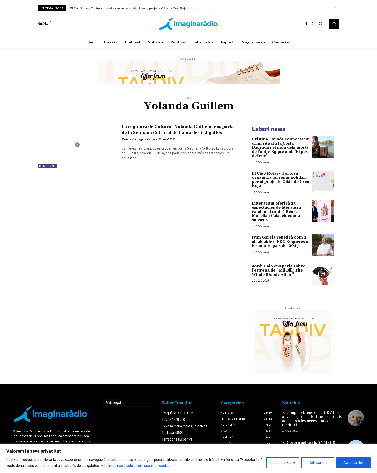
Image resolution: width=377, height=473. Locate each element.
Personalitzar (281, 463)
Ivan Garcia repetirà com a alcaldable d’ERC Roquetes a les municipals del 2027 (280, 241)
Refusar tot (318, 463)
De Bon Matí (47, 166)
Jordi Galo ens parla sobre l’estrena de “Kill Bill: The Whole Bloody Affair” (278, 270)
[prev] (328, 8)
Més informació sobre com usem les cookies (136, 466)
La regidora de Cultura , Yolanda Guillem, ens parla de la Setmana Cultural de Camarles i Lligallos (167, 132)
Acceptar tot (353, 463)
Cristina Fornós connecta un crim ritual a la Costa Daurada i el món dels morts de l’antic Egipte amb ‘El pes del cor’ (281, 147)
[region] (188, 458)
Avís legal (113, 403)
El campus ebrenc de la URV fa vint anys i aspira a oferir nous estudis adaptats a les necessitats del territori (313, 419)
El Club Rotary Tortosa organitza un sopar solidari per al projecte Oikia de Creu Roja (128, 8)
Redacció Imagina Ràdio (138, 145)
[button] (334, 24)
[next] (336, 8)
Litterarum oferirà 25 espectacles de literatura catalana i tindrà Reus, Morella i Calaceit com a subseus (276, 211)
